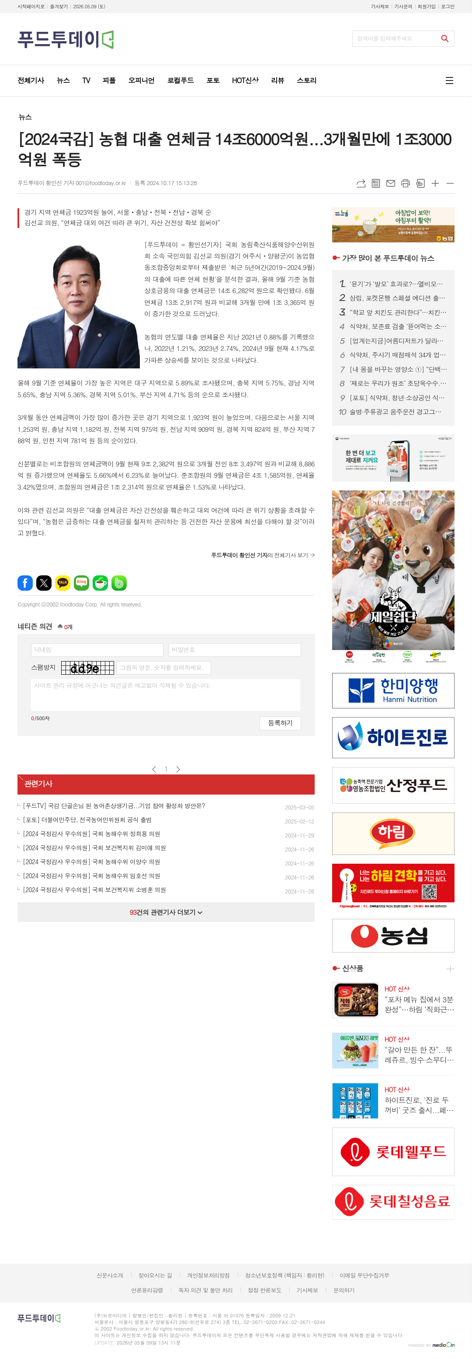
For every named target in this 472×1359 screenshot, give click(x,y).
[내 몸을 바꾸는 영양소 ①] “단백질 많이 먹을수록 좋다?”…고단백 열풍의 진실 (399, 369)
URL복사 (361, 183)
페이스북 (25, 583)
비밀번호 (183, 649)
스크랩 (420, 183)
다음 (178, 769)
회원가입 (427, 6)
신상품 (352, 968)
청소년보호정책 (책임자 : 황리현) (284, 1275)
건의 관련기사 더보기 (165, 912)
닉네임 (42, 649)
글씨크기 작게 (450, 183)
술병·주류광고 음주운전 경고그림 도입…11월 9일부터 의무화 (399, 411)
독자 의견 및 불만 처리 (205, 1290)
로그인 (448, 6)
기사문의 (403, 6)
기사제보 (380, 6)
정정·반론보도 (264, 1290)
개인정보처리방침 (208, 1275)
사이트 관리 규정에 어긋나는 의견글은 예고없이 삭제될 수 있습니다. (122, 685)
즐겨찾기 (59, 6)
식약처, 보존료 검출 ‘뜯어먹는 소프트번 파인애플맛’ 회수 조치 (399, 326)
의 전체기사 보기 (259, 555)
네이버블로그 (81, 583)
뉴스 (24, 117)
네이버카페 (100, 583)
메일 (390, 183)
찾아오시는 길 (155, 1275)
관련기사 (38, 783)
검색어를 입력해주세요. (385, 38)
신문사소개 (110, 1275)
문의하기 (343, 1290)
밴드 (119, 583)
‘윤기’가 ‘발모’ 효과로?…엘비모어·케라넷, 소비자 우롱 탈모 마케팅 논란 (399, 284)
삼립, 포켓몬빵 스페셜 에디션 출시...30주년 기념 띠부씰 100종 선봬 (399, 298)
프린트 (405, 183)
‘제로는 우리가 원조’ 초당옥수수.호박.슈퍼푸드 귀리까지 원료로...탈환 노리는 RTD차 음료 (399, 383)
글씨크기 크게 (435, 183)
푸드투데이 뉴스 (388, 258)
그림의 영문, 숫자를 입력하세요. (161, 667)
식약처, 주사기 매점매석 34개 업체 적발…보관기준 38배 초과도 (399, 354)
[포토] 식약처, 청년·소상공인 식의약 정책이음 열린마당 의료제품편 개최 (399, 397)
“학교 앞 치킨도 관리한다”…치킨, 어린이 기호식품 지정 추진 (399, 312)
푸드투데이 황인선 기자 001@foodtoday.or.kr (71, 183)
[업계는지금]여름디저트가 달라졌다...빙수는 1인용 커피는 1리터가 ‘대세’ (399, 340)
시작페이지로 (31, 6)
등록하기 (280, 722)
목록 (375, 183)
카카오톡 (62, 583)
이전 (154, 769)
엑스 (44, 583)
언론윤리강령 (147, 1290)
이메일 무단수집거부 (364, 1275)
